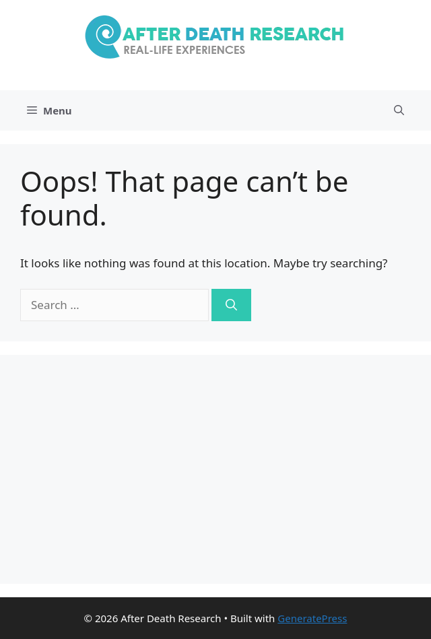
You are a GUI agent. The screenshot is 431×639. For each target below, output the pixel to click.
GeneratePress (312, 618)
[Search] (231, 305)
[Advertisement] (215, 469)
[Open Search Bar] (399, 110)
